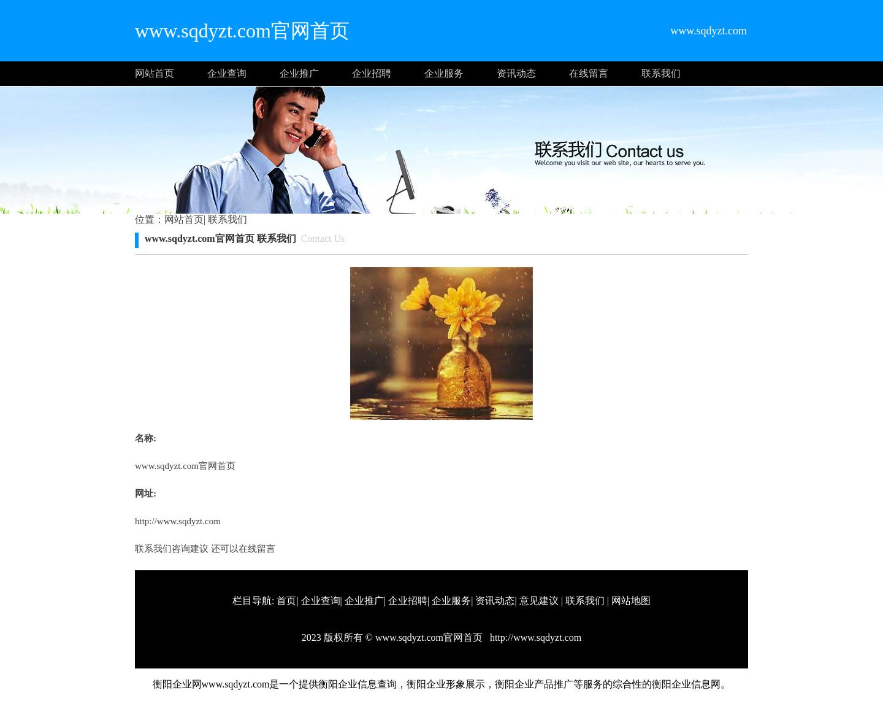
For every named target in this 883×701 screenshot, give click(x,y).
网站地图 (631, 600)
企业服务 (444, 73)
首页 (286, 600)
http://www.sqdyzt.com (178, 521)
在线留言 (588, 73)
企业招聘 (371, 73)
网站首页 (154, 73)
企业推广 (299, 73)
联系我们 (661, 73)
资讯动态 (516, 73)
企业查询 (227, 73)
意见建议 (539, 600)
